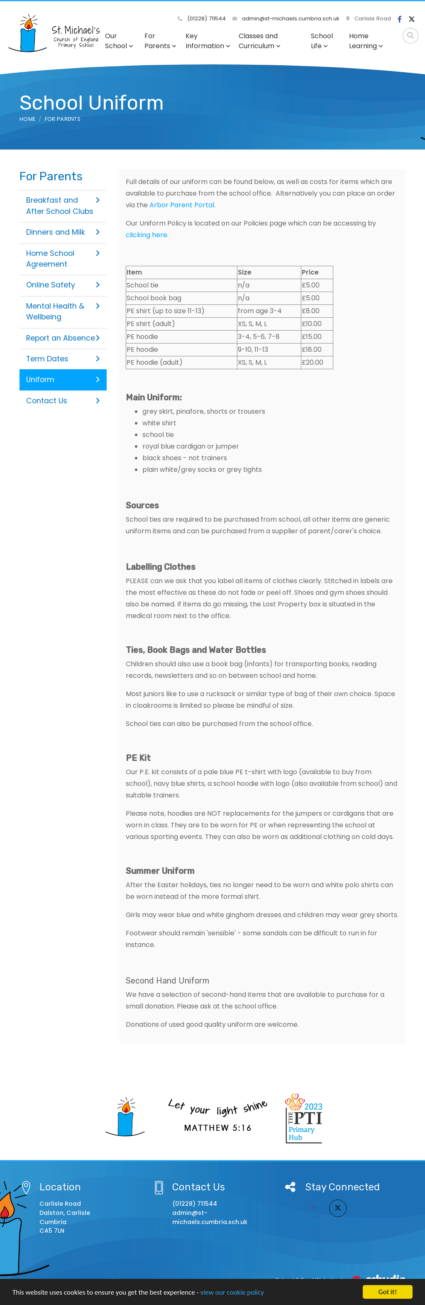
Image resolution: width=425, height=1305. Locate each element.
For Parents (160, 41)
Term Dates (63, 359)
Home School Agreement (63, 258)
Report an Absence (63, 338)
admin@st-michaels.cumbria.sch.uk (286, 18)
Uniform (63, 380)
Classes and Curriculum (260, 41)
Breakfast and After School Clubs (63, 205)
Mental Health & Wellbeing (63, 311)
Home (27, 119)
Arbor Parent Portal (181, 205)
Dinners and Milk (63, 232)
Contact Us (63, 401)
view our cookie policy (232, 1292)
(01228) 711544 (202, 18)
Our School (119, 41)
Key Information (208, 41)
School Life (322, 41)
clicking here (146, 235)
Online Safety (63, 285)
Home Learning (366, 41)
